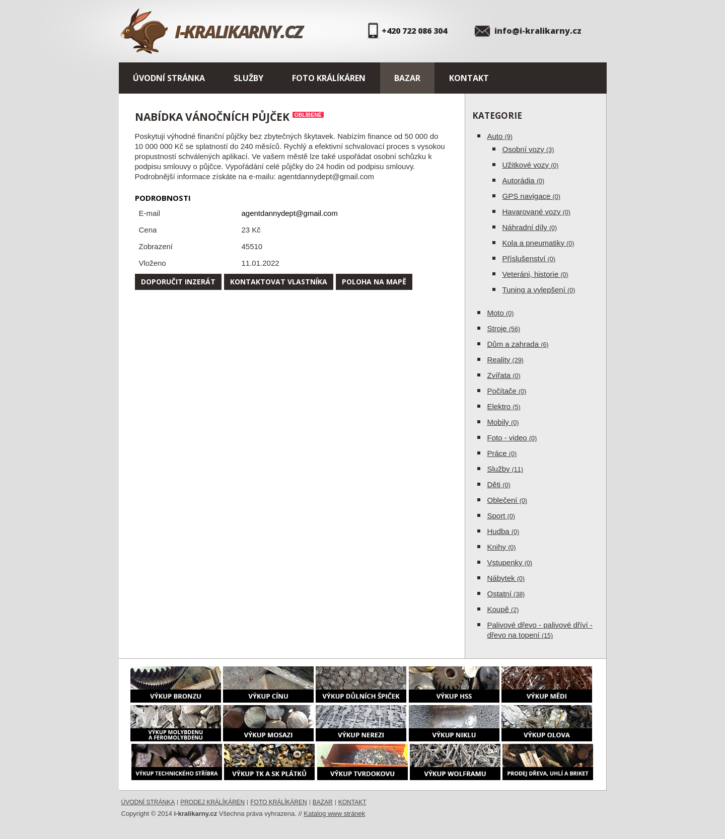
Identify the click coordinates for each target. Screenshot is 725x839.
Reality (505, 359)
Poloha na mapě (374, 281)
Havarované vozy (536, 211)
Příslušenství (528, 258)
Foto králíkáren (329, 78)
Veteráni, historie (535, 274)
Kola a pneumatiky (538, 243)
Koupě (503, 609)
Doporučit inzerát (178, 281)
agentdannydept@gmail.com (290, 213)
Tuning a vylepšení (538, 289)
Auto (500, 136)
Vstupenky (510, 562)
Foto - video (512, 437)
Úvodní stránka (169, 78)
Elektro (504, 406)
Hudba (503, 531)
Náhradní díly (529, 227)
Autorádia (523, 180)
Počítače (507, 391)
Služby (248, 78)
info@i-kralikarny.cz (538, 30)
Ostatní (506, 593)
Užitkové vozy (530, 165)
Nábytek (506, 578)
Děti (499, 484)
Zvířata (504, 375)
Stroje (504, 328)
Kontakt (469, 78)
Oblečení (507, 500)
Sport (501, 515)
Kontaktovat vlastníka (278, 281)
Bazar (407, 78)
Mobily (503, 422)
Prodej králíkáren (212, 802)
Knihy (501, 547)
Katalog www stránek (334, 813)
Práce (502, 453)
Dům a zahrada (518, 344)
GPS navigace (531, 196)
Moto (500, 313)
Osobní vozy (528, 149)
